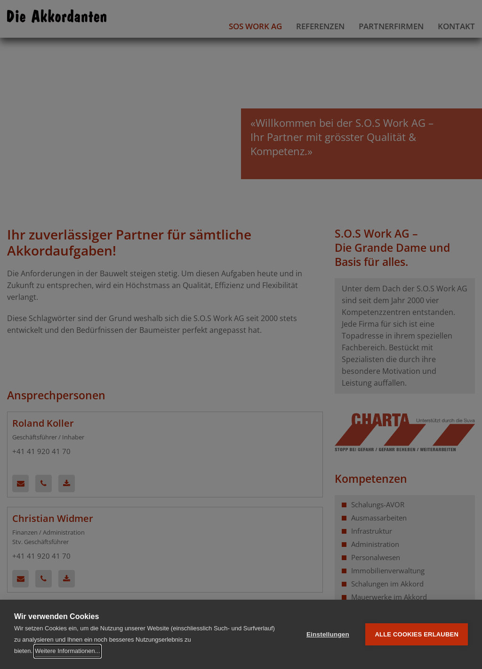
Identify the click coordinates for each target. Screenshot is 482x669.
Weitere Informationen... (67, 650)
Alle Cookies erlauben (416, 634)
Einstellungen (327, 634)
